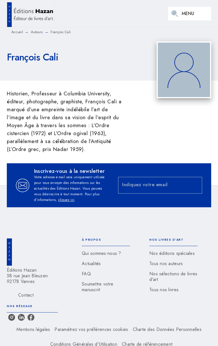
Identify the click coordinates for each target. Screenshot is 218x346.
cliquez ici (66, 199)
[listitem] (11, 317)
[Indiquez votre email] (153, 185)
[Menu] (189, 13)
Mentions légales (33, 329)
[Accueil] (30, 13)
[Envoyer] (195, 185)
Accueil (17, 32)
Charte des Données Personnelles (167, 329)
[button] (106, 253)
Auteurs (37, 32)
